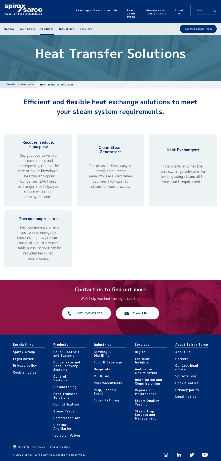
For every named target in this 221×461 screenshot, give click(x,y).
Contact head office (186, 367)
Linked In (179, 455)
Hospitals (102, 369)
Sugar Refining (106, 400)
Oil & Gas (102, 376)
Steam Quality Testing (147, 402)
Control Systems (60, 378)
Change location (60, 447)
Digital (141, 352)
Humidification (66, 404)
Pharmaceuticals (108, 383)
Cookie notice (24, 372)
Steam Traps (63, 411)
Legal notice (23, 359)
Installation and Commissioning (148, 381)
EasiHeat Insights (142, 361)
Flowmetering (65, 387)
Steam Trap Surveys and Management (145, 415)
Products (27, 84)
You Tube (205, 455)
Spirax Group (24, 352)
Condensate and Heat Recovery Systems (66, 366)
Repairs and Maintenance (145, 392)
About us (182, 352)
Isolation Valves (67, 435)
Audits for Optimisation (146, 371)
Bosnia (11, 84)
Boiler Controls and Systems (66, 354)
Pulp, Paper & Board (105, 392)
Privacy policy (25, 365)
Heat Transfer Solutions (65, 395)
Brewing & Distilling (102, 354)
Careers (181, 359)
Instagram (166, 455)
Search (214, 10)
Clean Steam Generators (110, 150)
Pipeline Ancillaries (62, 427)
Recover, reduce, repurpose (38, 144)
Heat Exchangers (183, 150)
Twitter (192, 455)
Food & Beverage (108, 362)
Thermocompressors (38, 218)
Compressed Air (66, 418)
